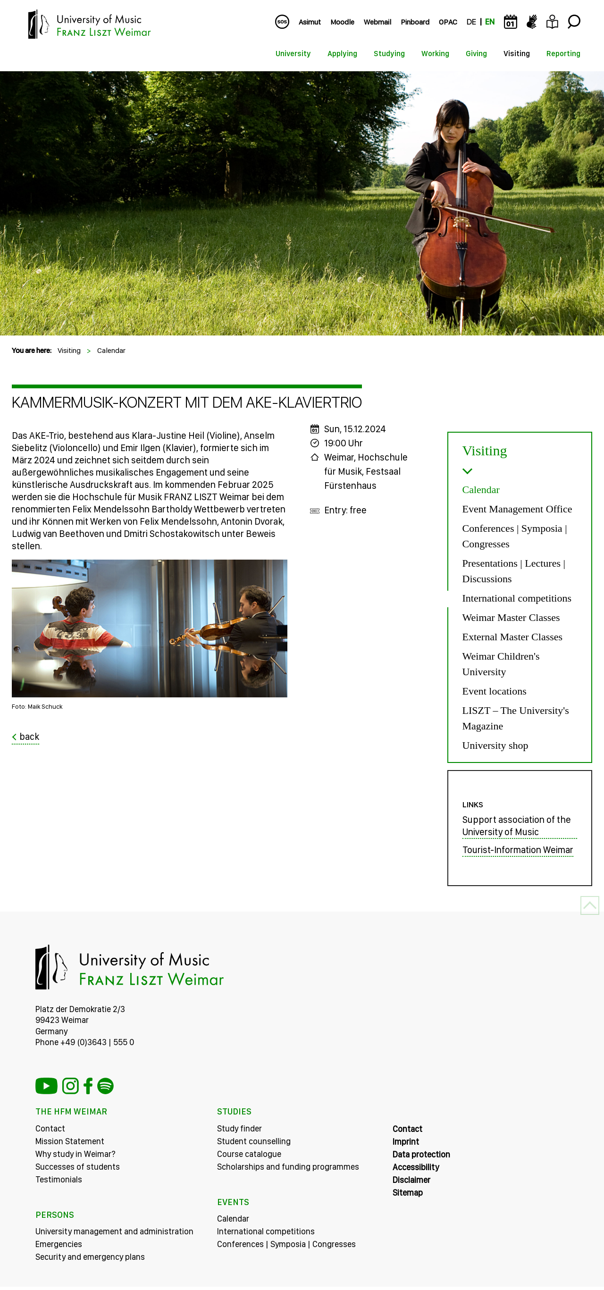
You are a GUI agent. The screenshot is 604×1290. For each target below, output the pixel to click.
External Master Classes (512, 637)
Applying (342, 53)
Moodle (342, 21)
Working (435, 53)
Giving (476, 53)
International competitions (517, 598)
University (293, 53)
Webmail (377, 21)
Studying (389, 53)
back (29, 736)
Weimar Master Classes (511, 617)
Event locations (494, 691)
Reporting (563, 53)
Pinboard (415, 21)
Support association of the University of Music (516, 828)
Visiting (516, 53)
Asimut (310, 21)
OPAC (448, 21)
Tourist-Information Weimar (517, 852)
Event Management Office (517, 509)
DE (471, 21)
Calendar (111, 350)
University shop (495, 745)
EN (490, 21)
